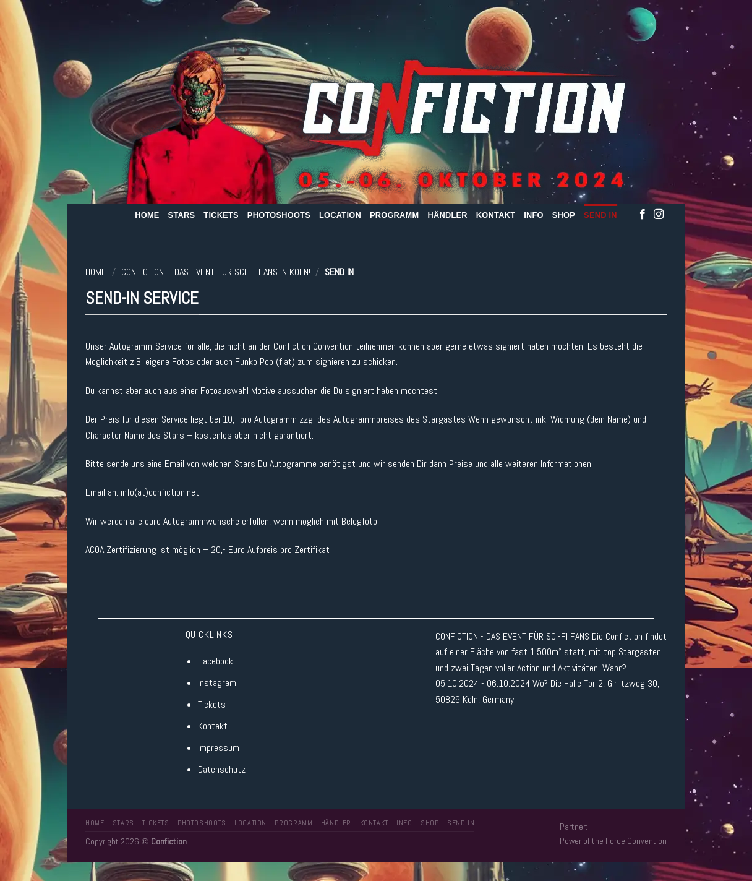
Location (340, 215)
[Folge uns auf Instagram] (659, 214)
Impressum (218, 747)
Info (534, 215)
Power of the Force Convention (613, 840)
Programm (394, 215)
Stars (181, 215)
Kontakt (495, 215)
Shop (563, 215)
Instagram (217, 682)
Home (147, 215)
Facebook (215, 661)
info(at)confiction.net (160, 492)
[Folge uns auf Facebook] (642, 214)
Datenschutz (222, 769)
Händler (447, 215)
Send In (600, 215)
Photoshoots (278, 215)
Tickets (221, 215)
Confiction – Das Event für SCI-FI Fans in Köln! (215, 271)
